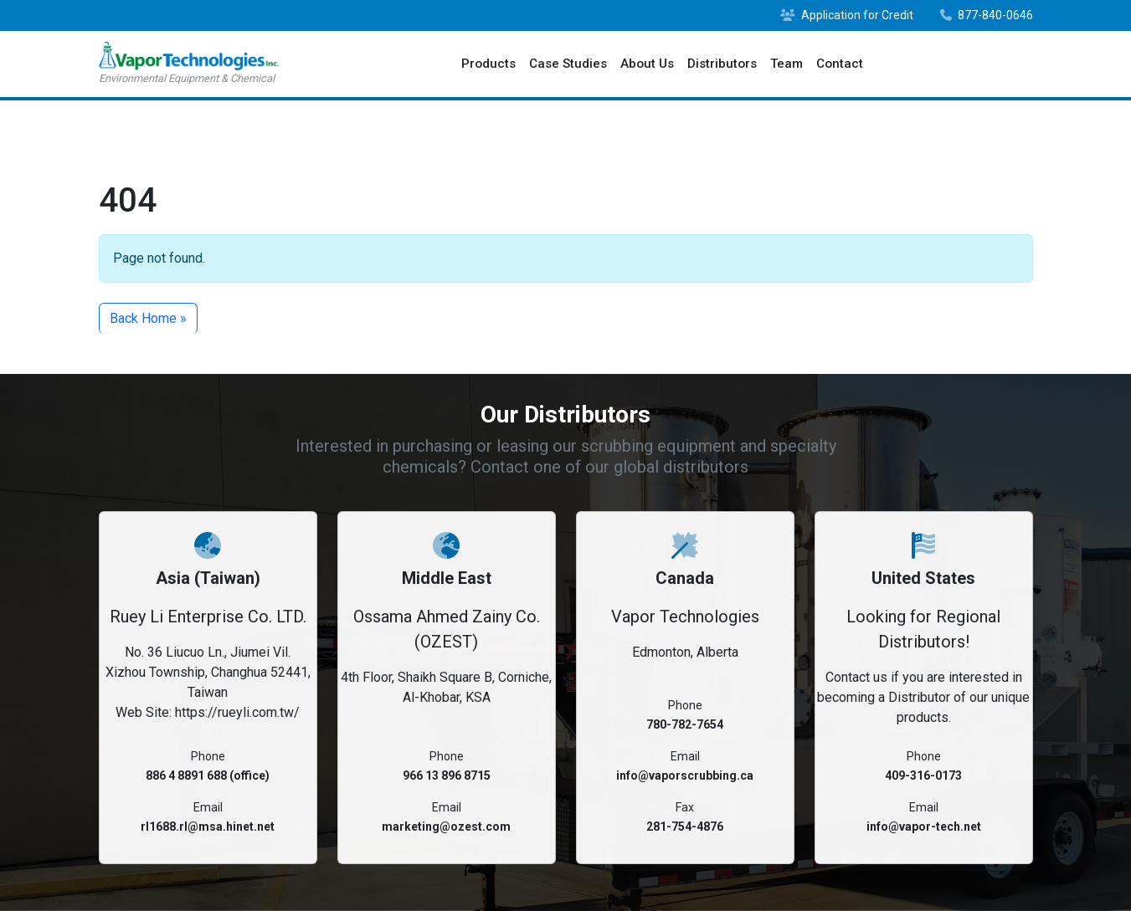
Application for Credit (846, 15)
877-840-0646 (986, 15)
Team (786, 63)
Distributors (722, 63)
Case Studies (568, 63)
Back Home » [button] (148, 318)
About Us (647, 63)
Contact (839, 63)
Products (488, 63)
